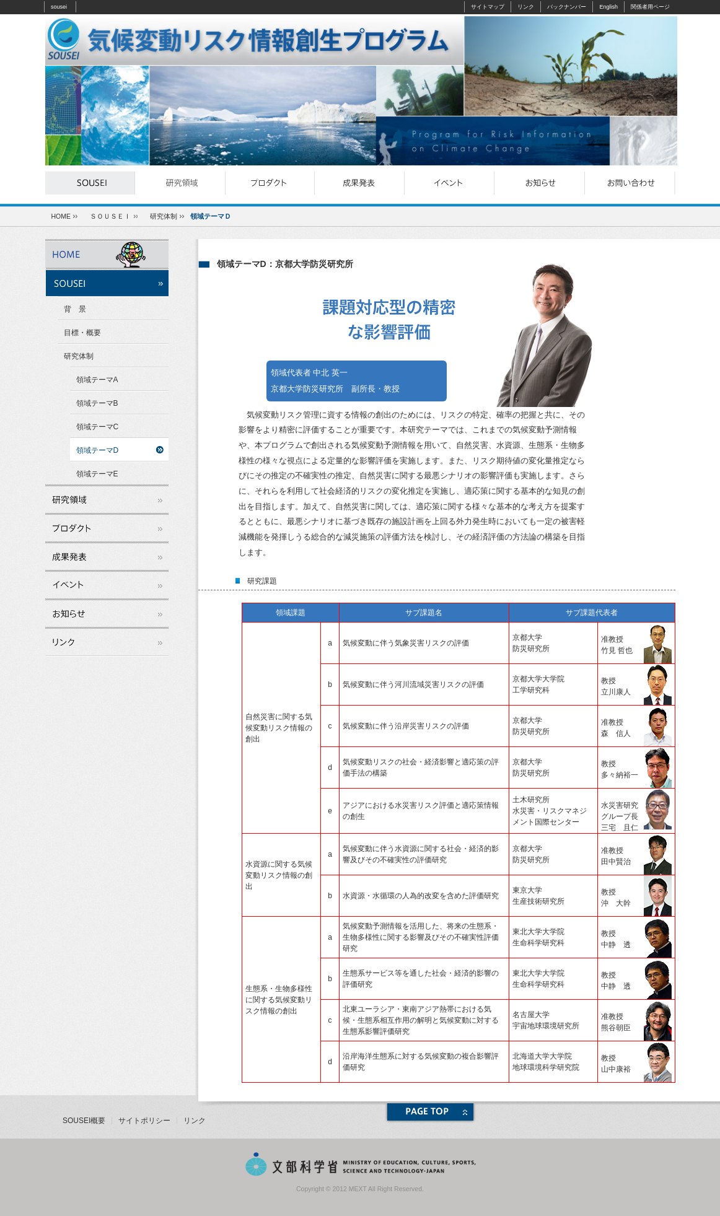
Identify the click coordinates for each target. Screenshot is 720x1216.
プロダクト (270, 183)
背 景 (75, 309)
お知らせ (539, 183)
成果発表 (360, 183)
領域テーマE (97, 474)
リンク (525, 7)
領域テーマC (97, 426)
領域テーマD (97, 450)
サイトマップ (487, 7)
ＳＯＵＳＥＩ (110, 216)
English (608, 7)
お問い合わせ (629, 183)
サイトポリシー (144, 1120)
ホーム (107, 253)
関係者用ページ (650, 7)
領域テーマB (97, 403)
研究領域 (180, 183)
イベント (449, 183)
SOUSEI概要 (84, 1120)
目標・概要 (82, 332)
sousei (59, 7)
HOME (61, 216)
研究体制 (163, 216)
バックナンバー (566, 7)
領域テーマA (97, 379)
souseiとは (90, 183)
